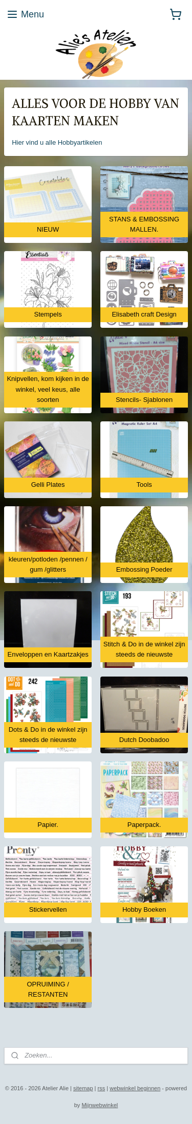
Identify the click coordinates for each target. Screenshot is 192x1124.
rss (101, 1088)
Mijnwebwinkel (99, 1105)
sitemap (83, 1088)
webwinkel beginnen (135, 1088)
